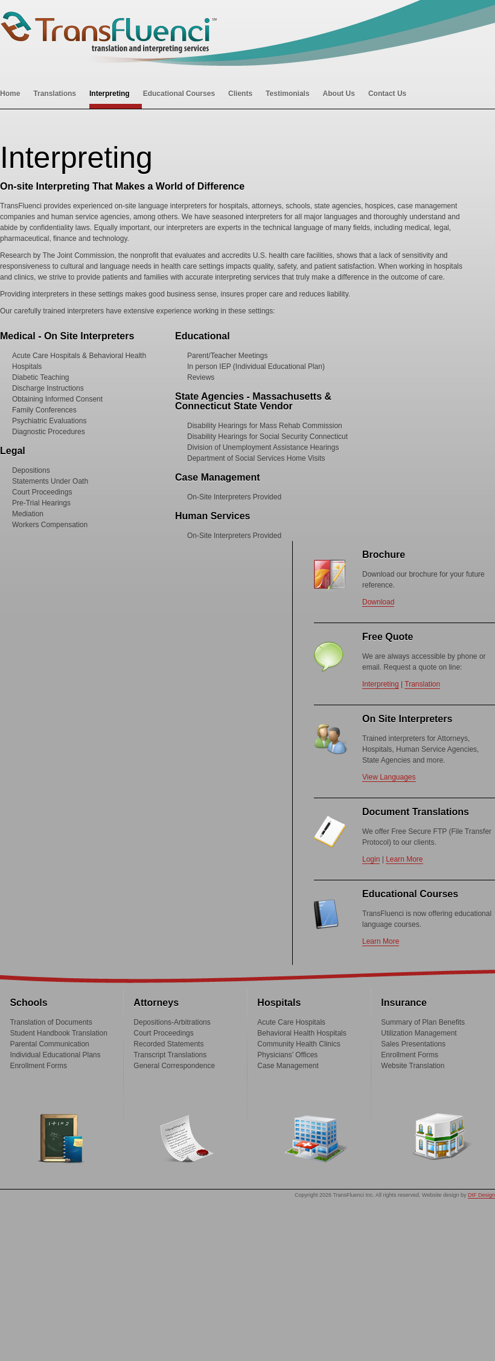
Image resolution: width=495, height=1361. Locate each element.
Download (378, 602)
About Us (339, 93)
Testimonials (287, 93)
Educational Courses (179, 93)
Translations (54, 93)
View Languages (389, 777)
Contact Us (387, 93)
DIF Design (481, 1195)
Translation (422, 684)
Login (371, 859)
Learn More (404, 859)
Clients (240, 93)
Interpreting (109, 93)
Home (10, 93)
